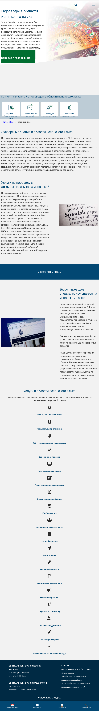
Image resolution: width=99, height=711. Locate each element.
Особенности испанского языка (69, 114)
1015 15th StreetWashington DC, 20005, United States (22, 688)
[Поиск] (76, 8)
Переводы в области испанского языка (11, 115)
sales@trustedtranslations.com (73, 676)
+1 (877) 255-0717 (86, 669)
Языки (12, 121)
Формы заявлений (78, 687)
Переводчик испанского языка (49, 114)
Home (5, 121)
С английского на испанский (30, 114)
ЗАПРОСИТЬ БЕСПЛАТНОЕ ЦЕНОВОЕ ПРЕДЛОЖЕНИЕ (18, 56)
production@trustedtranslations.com (76, 683)
